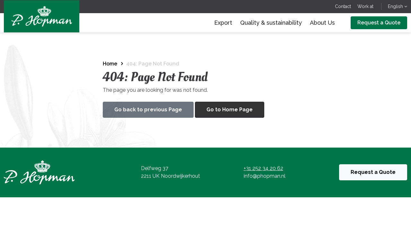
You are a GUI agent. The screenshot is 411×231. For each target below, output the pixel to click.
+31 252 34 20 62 (263, 168)
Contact (343, 6)
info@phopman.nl (264, 176)
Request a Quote (378, 23)
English (397, 6)
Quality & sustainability (271, 22)
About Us (322, 22)
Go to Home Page (229, 110)
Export (223, 22)
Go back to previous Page (148, 110)
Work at (365, 6)
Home (110, 64)
